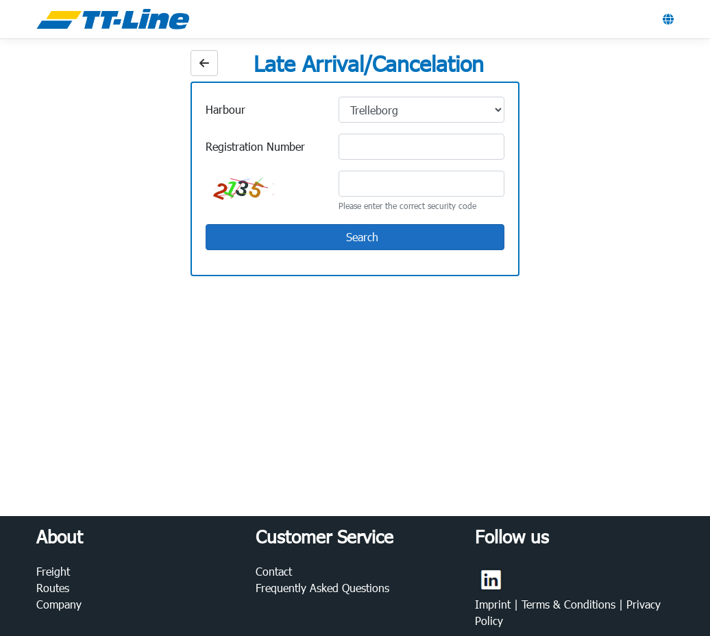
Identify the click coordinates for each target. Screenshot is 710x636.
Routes (52, 587)
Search (354, 237)
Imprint (494, 604)
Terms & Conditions (570, 604)
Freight (53, 571)
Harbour (225, 109)
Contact (274, 571)
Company (59, 604)
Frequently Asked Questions (322, 587)
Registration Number (255, 146)
